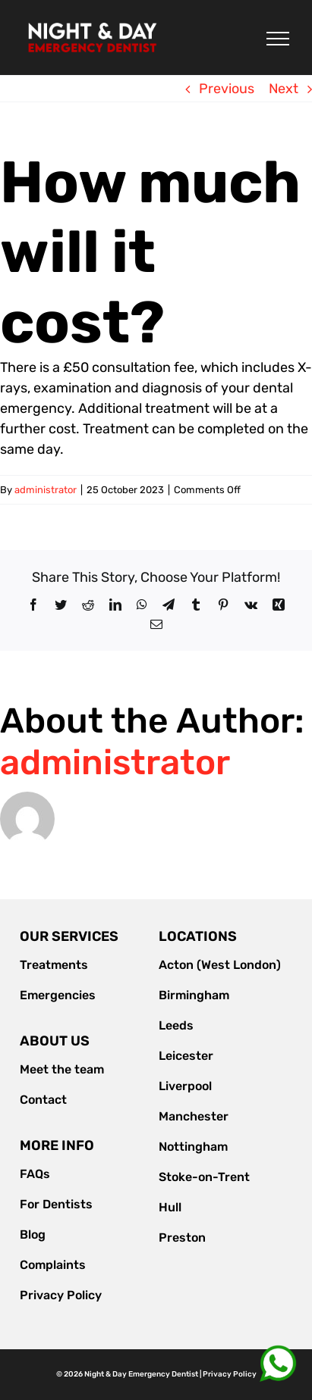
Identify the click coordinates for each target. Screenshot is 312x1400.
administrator (45, 489)
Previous (226, 88)
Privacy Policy (230, 1374)
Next (283, 88)
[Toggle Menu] (277, 38)
